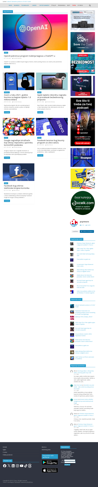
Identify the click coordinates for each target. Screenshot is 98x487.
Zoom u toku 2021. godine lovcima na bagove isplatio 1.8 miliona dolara (17, 97)
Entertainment (44, 5)
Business (16, 5)
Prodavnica (61, 5)
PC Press (80, 5)
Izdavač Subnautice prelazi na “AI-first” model (19, 1)
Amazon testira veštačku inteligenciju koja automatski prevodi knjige (83, 401)
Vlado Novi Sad (78, 385)
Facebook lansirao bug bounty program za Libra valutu (50, 141)
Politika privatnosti (7, 455)
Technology (25, 5)
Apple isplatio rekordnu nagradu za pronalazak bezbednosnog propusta (51, 97)
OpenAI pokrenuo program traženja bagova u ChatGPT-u (29, 56)
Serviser (76, 399)
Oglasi (4, 449)
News (10, 5)
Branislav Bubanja (17, 58)
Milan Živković (50, 145)
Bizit (68, 5)
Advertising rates (46, 449)
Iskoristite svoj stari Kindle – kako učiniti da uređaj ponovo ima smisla (84, 386)
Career (34, 5)
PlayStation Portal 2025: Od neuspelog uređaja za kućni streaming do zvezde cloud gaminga (85, 312)
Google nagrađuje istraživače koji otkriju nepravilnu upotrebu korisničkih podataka (18, 142)
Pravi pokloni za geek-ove (83, 259)
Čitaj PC (53, 5)
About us (44, 447)
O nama (5, 452)
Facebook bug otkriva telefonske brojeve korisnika (16, 186)
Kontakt (5, 447)
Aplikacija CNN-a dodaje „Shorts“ (84, 316)
